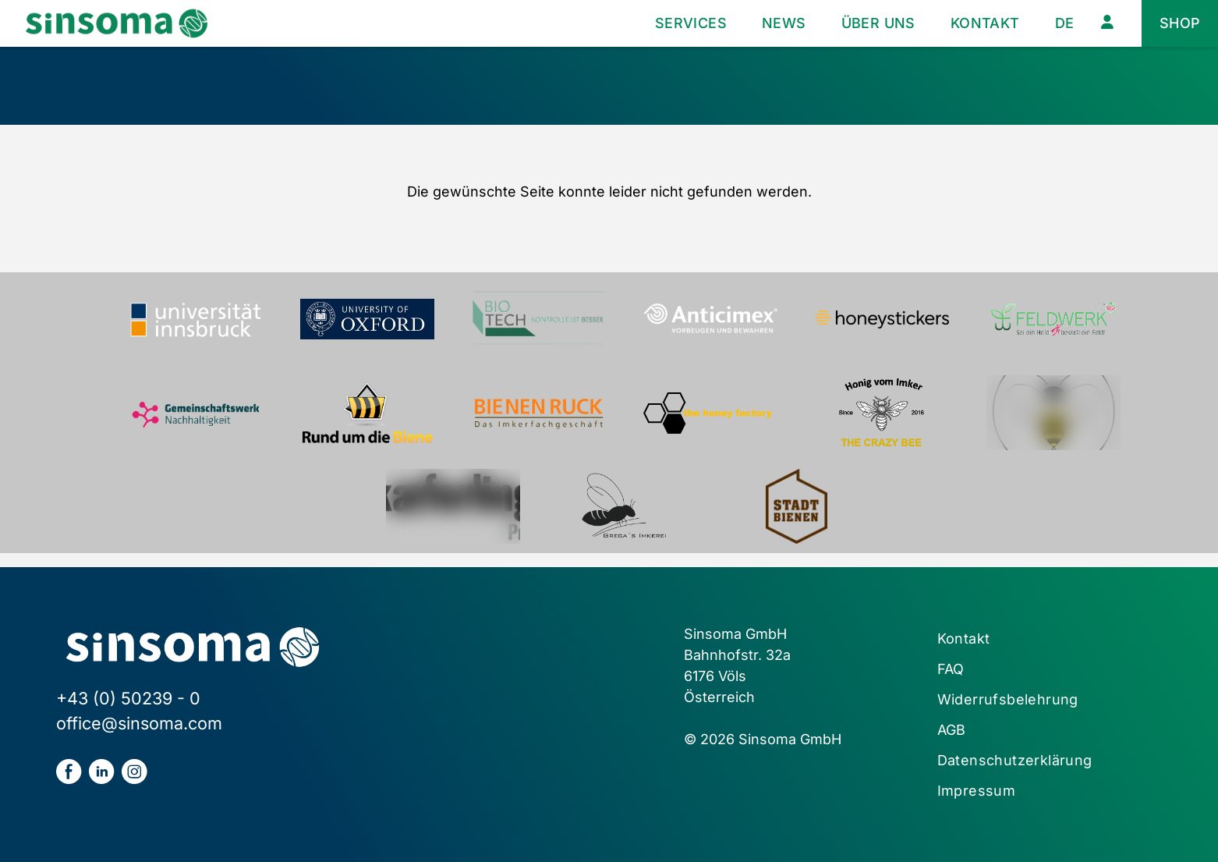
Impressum (976, 790)
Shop (1180, 23)
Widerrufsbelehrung (1007, 699)
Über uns (878, 23)
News (784, 23)
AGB (951, 730)
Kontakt (985, 23)
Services (691, 23)
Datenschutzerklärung (1014, 760)
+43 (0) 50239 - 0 (128, 698)
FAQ (951, 669)
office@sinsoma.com (139, 723)
